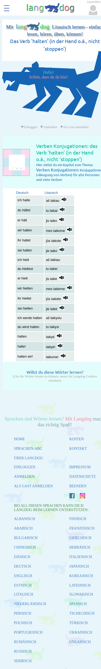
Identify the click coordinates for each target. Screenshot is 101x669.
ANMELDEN (24, 477)
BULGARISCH (25, 538)
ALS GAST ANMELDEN (33, 486)
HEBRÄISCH (79, 547)
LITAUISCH (23, 594)
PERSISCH (22, 613)
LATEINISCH (80, 585)
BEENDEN (77, 486)
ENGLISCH (23, 576)
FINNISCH (77, 519)
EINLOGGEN (24, 467)
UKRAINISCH (80, 632)
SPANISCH (78, 604)
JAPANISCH (79, 566)
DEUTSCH (22, 566)
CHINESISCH (25, 547)
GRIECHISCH (80, 538)
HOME (19, 439)
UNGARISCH (80, 642)
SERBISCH (23, 661)
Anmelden (49, 127)
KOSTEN (76, 439)
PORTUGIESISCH (28, 632)
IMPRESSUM (80, 467)
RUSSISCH (23, 651)
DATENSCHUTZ (82, 477)
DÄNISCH (22, 557)
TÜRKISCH (78, 623)
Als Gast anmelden (75, 127)
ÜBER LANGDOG (28, 458)
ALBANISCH (24, 519)
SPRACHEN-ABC (28, 449)
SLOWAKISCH (81, 594)
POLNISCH (23, 623)
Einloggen (29, 127)
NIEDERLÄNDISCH (30, 604)
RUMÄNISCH (25, 642)
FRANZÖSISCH (82, 528)
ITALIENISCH (80, 557)
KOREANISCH (81, 576)
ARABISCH (23, 528)
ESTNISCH (23, 585)
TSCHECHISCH (82, 613)
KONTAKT (78, 449)
